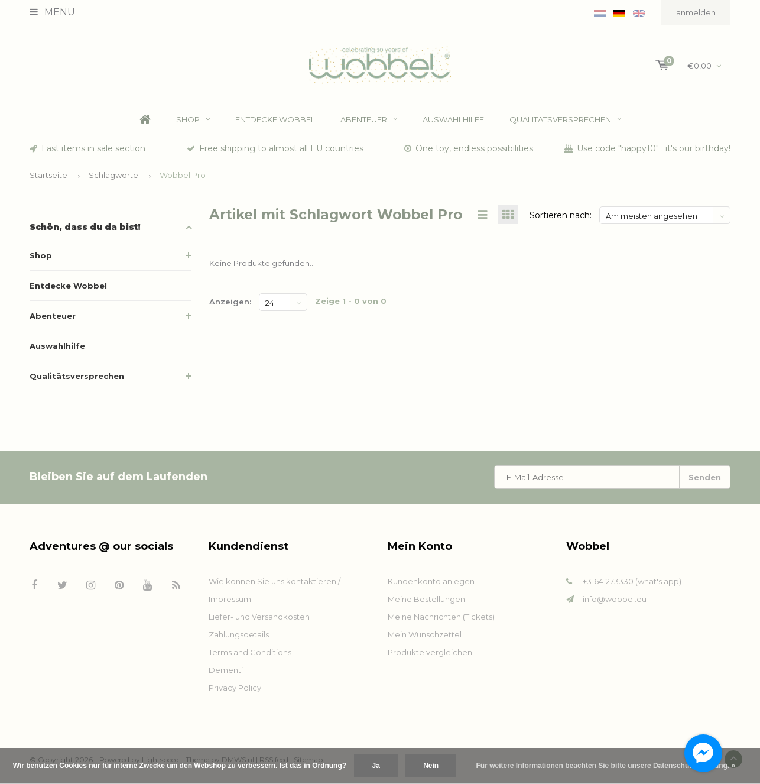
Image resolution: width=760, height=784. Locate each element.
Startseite (48, 179)
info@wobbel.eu (615, 603)
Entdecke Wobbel (275, 123)
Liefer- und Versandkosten (259, 621)
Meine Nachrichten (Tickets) (441, 621)
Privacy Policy (235, 691)
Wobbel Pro (183, 179)
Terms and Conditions (250, 656)
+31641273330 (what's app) (632, 585)
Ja (375, 766)
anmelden (696, 12)
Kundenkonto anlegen (431, 585)
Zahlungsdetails (239, 638)
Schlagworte (113, 179)
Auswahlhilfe (453, 123)
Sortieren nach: (561, 219)
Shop (193, 123)
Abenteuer (368, 123)
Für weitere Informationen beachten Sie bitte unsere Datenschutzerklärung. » (606, 766)
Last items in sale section (87, 152)
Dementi (226, 674)
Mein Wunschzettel (425, 638)
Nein (431, 766)
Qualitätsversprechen (565, 123)
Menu (52, 12)
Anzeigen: (230, 306)
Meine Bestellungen (426, 603)
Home (145, 123)
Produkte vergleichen (430, 656)
